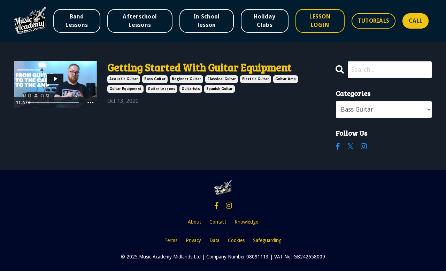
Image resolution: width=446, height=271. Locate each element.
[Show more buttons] (90, 102)
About (194, 222)
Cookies (236, 240)
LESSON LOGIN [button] (319, 20)
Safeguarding (267, 240)
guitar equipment (125, 89)
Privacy (193, 240)
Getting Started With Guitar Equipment (199, 67)
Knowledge (246, 222)
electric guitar (255, 79)
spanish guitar (219, 89)
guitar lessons (161, 89)
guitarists (191, 89)
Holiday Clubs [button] (264, 20)
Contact (217, 222)
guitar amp (285, 79)
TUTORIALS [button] (373, 20)
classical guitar (221, 79)
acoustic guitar (123, 79)
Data (214, 240)
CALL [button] (415, 20)
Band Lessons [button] (77, 20)
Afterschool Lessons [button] (140, 20)
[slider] (54, 102)
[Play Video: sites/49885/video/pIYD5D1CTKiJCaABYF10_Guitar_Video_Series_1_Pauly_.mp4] (55, 79)
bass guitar (155, 79)
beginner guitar (186, 79)
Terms (170, 240)
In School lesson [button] (206, 20)
